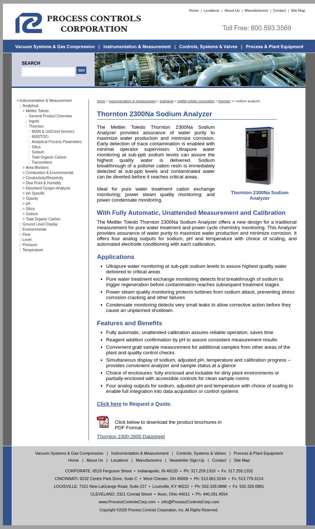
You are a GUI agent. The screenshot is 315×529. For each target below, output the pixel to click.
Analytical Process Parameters (57, 142)
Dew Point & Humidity (43, 183)
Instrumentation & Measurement (45, 101)
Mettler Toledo (37, 111)
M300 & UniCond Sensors (53, 131)
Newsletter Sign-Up (187, 460)
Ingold (34, 121)
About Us (95, 460)
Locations (119, 460)
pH (28, 204)
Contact (219, 460)
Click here (109, 404)
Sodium (38, 152)
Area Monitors (37, 168)
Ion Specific (35, 193)
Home (73, 460)
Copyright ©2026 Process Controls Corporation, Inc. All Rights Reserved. (158, 510)
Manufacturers (149, 460)
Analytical (31, 106)
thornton (224, 101)
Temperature (33, 250)
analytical (167, 101)
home (101, 101)
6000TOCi (40, 137)
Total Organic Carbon (49, 157)
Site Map (242, 460)
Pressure (30, 245)
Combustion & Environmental (49, 173)
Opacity (32, 198)
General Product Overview (50, 116)
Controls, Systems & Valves (201, 453)
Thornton (36, 126)
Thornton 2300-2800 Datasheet (131, 436)
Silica (36, 147)
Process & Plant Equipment (258, 453)
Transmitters (42, 162)
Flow (26, 234)
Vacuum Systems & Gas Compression (69, 453)
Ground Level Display (40, 224)
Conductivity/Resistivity (44, 178)
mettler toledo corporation (195, 101)
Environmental (34, 229)
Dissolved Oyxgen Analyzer (48, 188)
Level (27, 240)
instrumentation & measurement (132, 101)
